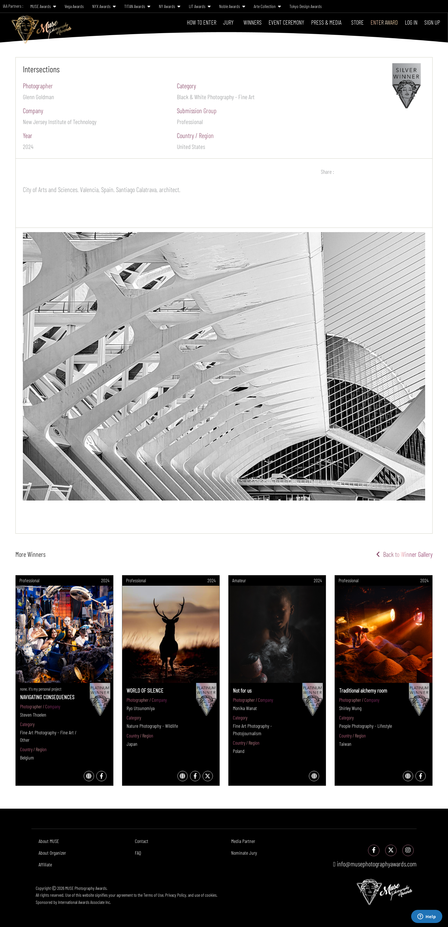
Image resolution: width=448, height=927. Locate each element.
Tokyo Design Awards (305, 6)
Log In (411, 22)
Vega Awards (74, 6)
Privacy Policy (175, 895)
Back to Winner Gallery (404, 554)
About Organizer (52, 853)
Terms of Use (153, 895)
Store (357, 22)
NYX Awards (104, 6)
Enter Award (384, 22)
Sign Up (432, 22)
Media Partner (243, 841)
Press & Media (326, 22)
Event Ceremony (286, 22)
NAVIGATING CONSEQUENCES (47, 696)
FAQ (138, 853)
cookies (211, 895)
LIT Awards (200, 6)
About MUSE (49, 841)
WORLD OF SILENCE (145, 690)
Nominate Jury (244, 853)
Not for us (242, 690)
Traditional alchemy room (363, 690)
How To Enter (201, 22)
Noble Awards (232, 6)
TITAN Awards (137, 6)
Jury (228, 22)
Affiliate (45, 864)
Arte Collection (267, 6)
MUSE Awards (43, 6)
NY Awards (169, 6)
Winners (252, 22)
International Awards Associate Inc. (84, 902)
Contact (141, 841)
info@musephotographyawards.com (375, 864)
